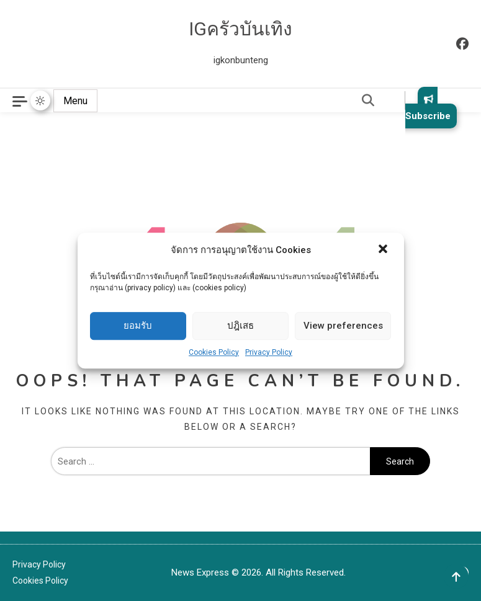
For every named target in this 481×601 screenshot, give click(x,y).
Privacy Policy (268, 352)
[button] (384, 250)
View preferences (343, 325)
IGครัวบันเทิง (240, 29)
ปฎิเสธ (240, 325)
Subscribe (428, 108)
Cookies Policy (214, 352)
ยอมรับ (138, 325)
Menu (75, 101)
